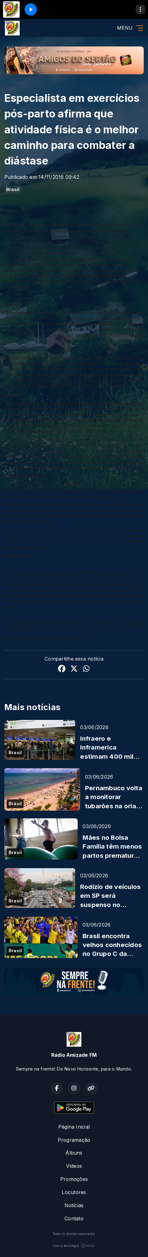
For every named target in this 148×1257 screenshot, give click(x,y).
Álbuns (73, 1153)
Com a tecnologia (74, 1246)
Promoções (74, 1179)
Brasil (12, 189)
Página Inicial (74, 1127)
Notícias (74, 1205)
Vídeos (74, 1166)
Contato (74, 1218)
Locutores (74, 1192)
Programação (74, 1140)
